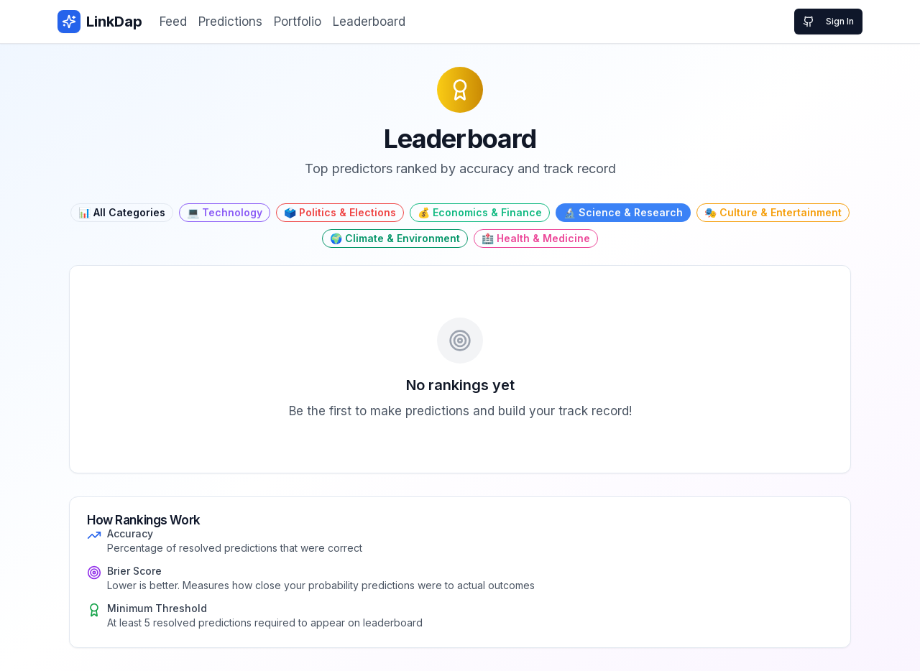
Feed (173, 21)
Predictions (230, 21)
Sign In (828, 21)
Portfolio (297, 21)
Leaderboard (369, 21)
